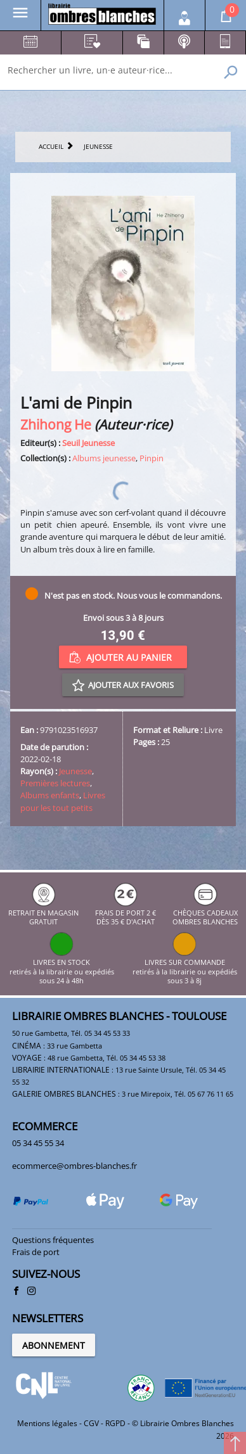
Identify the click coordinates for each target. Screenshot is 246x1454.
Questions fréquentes (53, 1240)
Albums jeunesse (104, 458)
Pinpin (151, 458)
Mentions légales (47, 1423)
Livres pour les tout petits (62, 801)
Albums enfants (49, 795)
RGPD (115, 1423)
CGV (91, 1423)
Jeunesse (75, 771)
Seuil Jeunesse (88, 443)
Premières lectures (55, 783)
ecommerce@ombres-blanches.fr (74, 1165)
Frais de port (36, 1252)
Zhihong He (55, 424)
